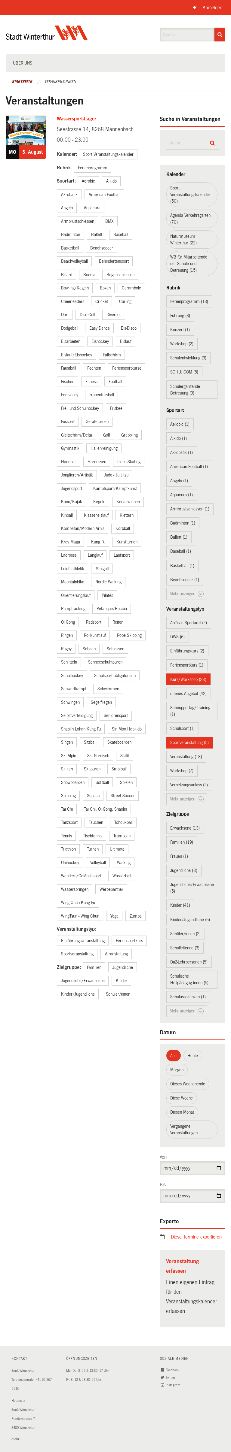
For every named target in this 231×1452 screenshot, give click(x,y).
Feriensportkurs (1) (186, 665)
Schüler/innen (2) (185, 933)
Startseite (22, 82)
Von (163, 1157)
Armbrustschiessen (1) (189, 509)
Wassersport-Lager (76, 118)
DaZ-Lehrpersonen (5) (189, 962)
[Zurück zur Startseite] (47, 37)
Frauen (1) (179, 856)
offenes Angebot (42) (188, 693)
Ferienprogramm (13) (189, 301)
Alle (173, 1055)
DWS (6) (177, 636)
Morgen (176, 1069)
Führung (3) (180, 315)
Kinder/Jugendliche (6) (190, 919)
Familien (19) (181, 842)
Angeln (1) (179, 480)
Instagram (171, 1385)
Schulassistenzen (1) (188, 996)
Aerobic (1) (179, 424)
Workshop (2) (181, 343)
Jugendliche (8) (183, 870)
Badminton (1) (182, 523)
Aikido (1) (178, 438)
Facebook (170, 1370)
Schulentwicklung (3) (188, 357)
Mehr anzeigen (187, 594)
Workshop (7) (181, 770)
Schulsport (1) (182, 728)
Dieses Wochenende (187, 1083)
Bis (163, 1184)
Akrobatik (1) (181, 452)
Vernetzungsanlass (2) (189, 784)
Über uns (22, 63)
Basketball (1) (182, 565)
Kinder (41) (180, 905)
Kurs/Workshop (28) (188, 679)
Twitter (168, 1378)
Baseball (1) (180, 551)
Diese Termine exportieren (196, 1236)
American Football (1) (189, 466)
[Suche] (219, 34)
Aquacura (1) (181, 494)
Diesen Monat (182, 1112)
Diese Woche (181, 1098)
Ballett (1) (178, 537)
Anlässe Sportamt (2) (188, 622)
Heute (192, 1055)
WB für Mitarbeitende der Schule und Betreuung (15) (188, 264)
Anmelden (212, 7)
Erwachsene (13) (185, 828)
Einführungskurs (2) (187, 651)
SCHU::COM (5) (184, 372)
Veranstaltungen (60, 82)
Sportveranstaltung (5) (189, 742)
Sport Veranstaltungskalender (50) (190, 195)
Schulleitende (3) (184, 947)
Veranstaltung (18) (186, 756)
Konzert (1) (180, 329)
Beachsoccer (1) (184, 579)
